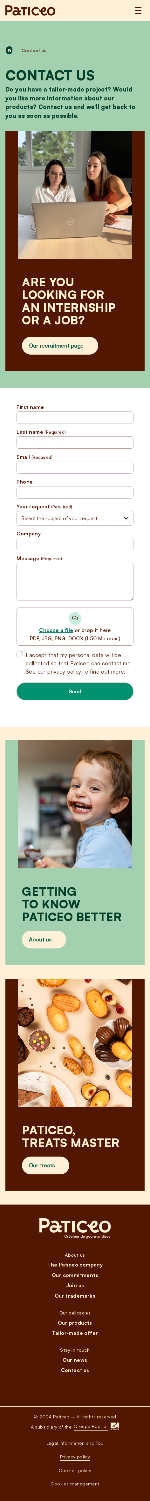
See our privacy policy (53, 671)
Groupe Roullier (91, 1426)
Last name (75, 439)
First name (75, 414)
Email (75, 464)
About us (40, 939)
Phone (75, 489)
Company (75, 540)
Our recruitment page (56, 345)
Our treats (42, 1165)
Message (75, 578)
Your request (44, 507)
